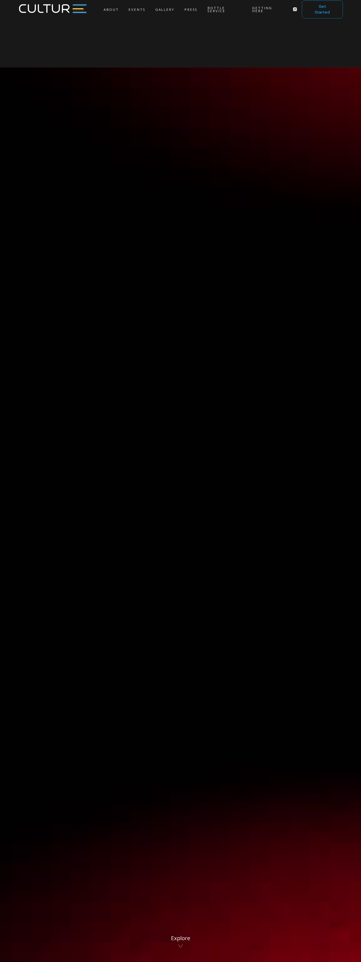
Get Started (322, 9)
